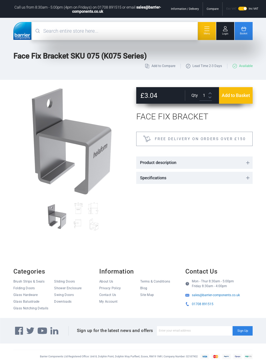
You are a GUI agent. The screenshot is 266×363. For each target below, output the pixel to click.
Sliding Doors (64, 281)
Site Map (147, 295)
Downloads (62, 302)
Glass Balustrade (26, 302)
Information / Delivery (185, 8)
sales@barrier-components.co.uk (216, 295)
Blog (143, 288)
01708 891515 (202, 304)
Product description (158, 162)
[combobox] (120, 31)
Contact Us (107, 295)
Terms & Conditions (155, 281)
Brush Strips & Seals (29, 281)
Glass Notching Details (30, 308)
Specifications (153, 177)
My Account (108, 302)
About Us (106, 281)
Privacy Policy (110, 288)
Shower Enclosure (67, 288)
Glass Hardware (25, 295)
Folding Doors (24, 288)
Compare (213, 8)
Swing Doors (64, 295)
